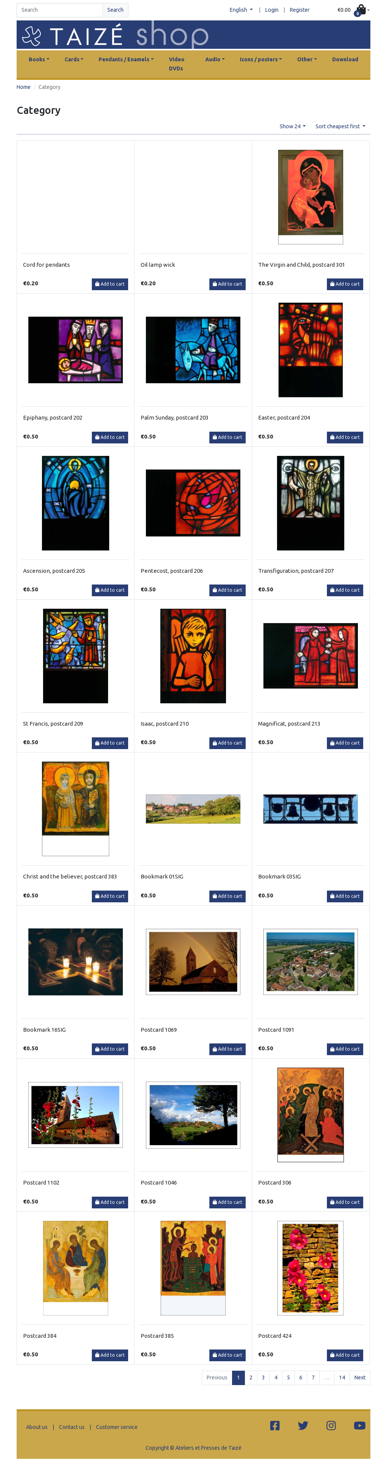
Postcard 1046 (159, 1182)
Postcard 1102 (41, 1182)
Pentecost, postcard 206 (172, 570)
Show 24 (291, 126)
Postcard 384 (39, 1335)
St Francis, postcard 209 (53, 723)
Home (24, 87)
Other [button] (305, 59)
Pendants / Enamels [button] (124, 59)
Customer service (117, 1427)
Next (359, 1377)
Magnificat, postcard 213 (289, 723)
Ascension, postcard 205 (54, 570)
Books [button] (37, 59)
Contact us (72, 1427)
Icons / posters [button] (259, 59)
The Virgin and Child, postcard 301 (301, 264)
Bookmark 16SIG (44, 1029)
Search (115, 10)
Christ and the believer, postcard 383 (70, 876)
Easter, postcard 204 (284, 417)
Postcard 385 (157, 1335)
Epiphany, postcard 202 (52, 417)
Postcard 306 (274, 1182)
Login (272, 10)
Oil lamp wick (158, 264)
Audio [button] (212, 59)
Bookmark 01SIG (162, 876)
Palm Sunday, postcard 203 (175, 417)
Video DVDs (176, 64)
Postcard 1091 (276, 1029)
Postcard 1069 (159, 1029)
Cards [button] (72, 59)
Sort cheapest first (338, 126)
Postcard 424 (274, 1335)
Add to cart (110, 283)
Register (300, 10)
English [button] (239, 10)
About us (37, 1427)
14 (342, 1377)
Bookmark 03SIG (279, 876)
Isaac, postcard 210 (165, 723)
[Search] (60, 10)
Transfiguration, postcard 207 (296, 570)
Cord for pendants (46, 264)
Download (345, 59)
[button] (353, 10)
